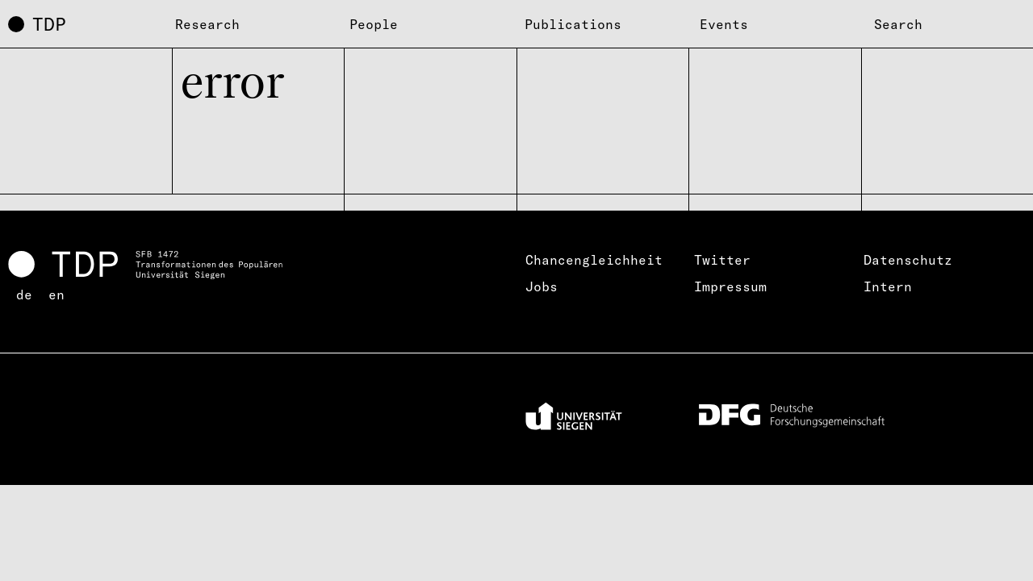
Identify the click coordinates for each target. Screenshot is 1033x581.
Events (724, 24)
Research (207, 24)
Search (898, 24)
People (373, 24)
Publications (573, 24)
